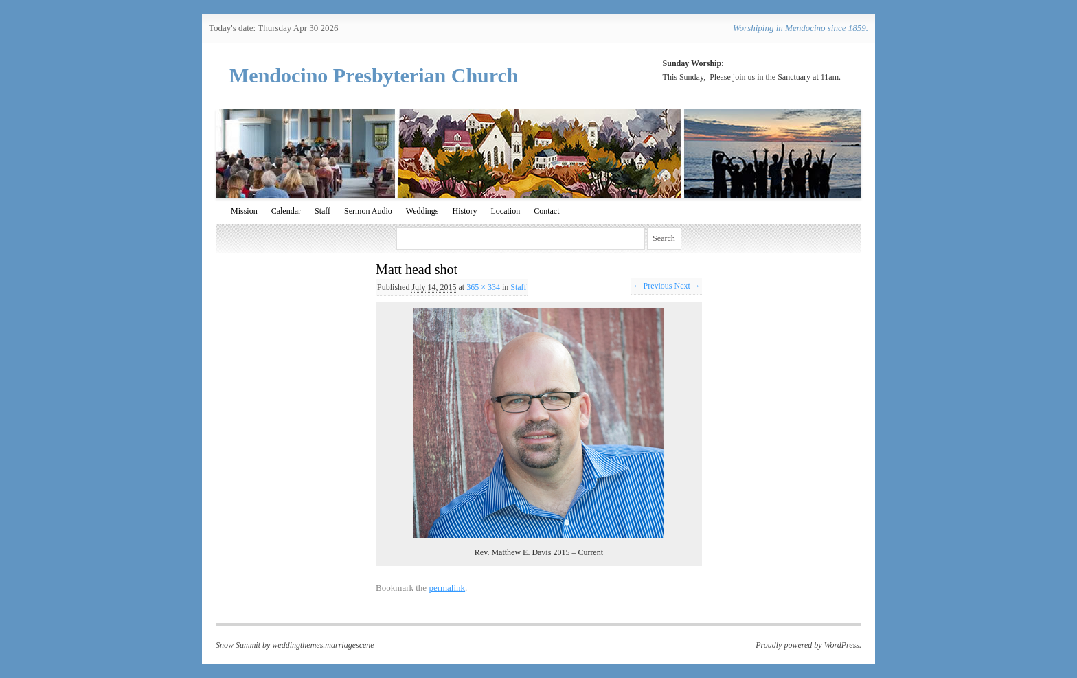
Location (505, 211)
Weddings (422, 211)
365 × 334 (483, 287)
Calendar (286, 211)
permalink (447, 588)
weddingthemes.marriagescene (323, 645)
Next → (687, 286)
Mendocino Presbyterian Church (374, 75)
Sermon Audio (368, 211)
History (464, 211)
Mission (244, 211)
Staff (322, 211)
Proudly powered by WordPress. (808, 645)
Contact (546, 211)
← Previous (652, 286)
